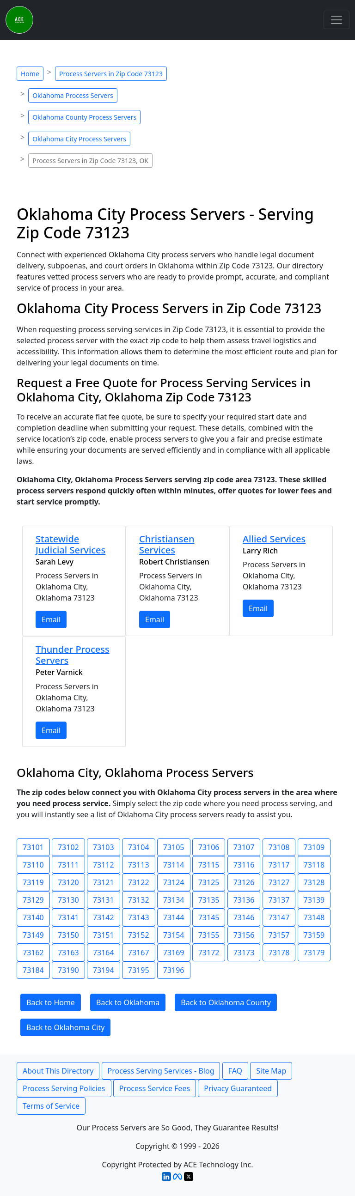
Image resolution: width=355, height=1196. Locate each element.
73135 (209, 900)
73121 (103, 882)
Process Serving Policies (64, 1088)
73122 (138, 882)
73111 (68, 865)
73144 (173, 917)
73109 (314, 847)
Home (30, 73)
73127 (279, 882)
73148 (314, 917)
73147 (279, 917)
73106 (209, 847)
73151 (103, 935)
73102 (68, 847)
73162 (33, 952)
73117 (279, 865)
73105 (173, 847)
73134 (173, 900)
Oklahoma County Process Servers (84, 117)
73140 (33, 917)
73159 (314, 935)
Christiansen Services (167, 544)
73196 (173, 970)
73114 (173, 865)
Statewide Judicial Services (70, 544)
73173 (244, 952)
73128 (314, 882)
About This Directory (58, 1071)
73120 (68, 882)
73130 (68, 900)
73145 (209, 917)
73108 (279, 847)
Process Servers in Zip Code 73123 (111, 73)
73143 (138, 917)
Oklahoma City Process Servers (79, 138)
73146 (244, 917)
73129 (33, 900)
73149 (33, 935)
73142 (103, 917)
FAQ (235, 1071)
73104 (138, 847)
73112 (103, 865)
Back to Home (50, 1002)
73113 (138, 865)
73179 (314, 952)
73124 (173, 882)
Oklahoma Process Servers (72, 95)
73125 (209, 882)
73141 (68, 917)
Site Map (271, 1071)
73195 (138, 970)
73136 (244, 900)
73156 (244, 935)
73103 (103, 847)
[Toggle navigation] (336, 20)
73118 (314, 865)
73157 (279, 935)
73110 (33, 865)
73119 (33, 882)
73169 (173, 952)
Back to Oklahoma (127, 1002)
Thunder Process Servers (73, 655)
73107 (244, 847)
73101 (33, 847)
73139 (314, 900)
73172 (209, 952)
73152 (138, 935)
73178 (279, 952)
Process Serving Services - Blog (161, 1071)
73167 (138, 952)
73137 (279, 900)
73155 (209, 935)
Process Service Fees (154, 1088)
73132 (138, 900)
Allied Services (274, 539)
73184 (33, 970)
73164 (103, 952)
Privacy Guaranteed (238, 1088)
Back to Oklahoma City (65, 1027)
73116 (244, 865)
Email (51, 619)
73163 (68, 952)
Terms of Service (51, 1106)
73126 (244, 882)
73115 (209, 865)
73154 (173, 935)
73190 (68, 970)
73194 (103, 970)
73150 (68, 935)
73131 (103, 900)
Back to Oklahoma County (226, 1002)
